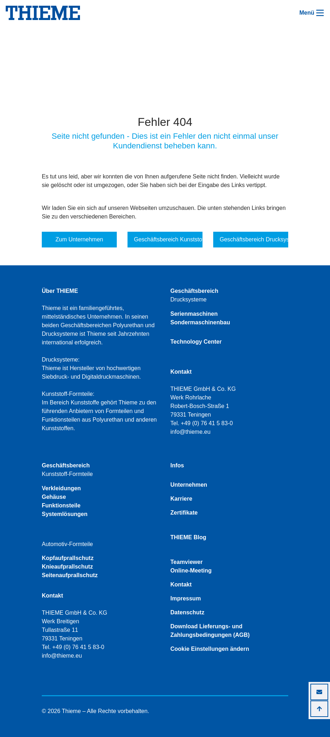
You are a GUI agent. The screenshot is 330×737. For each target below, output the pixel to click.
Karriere (181, 499)
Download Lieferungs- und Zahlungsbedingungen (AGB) (210, 630)
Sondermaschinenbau (200, 322)
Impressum (185, 598)
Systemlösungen (65, 514)
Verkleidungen (61, 488)
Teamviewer (186, 562)
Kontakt (181, 584)
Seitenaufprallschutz (70, 575)
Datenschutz (187, 612)
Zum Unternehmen (79, 239)
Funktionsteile (61, 505)
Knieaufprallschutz (67, 567)
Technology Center (196, 342)
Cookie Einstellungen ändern (209, 649)
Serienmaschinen (194, 314)
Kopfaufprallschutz (68, 558)
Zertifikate (184, 513)
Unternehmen (188, 485)
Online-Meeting (191, 571)
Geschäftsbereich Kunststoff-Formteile (168, 239)
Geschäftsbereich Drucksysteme (254, 239)
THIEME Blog (188, 537)
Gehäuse (54, 497)
